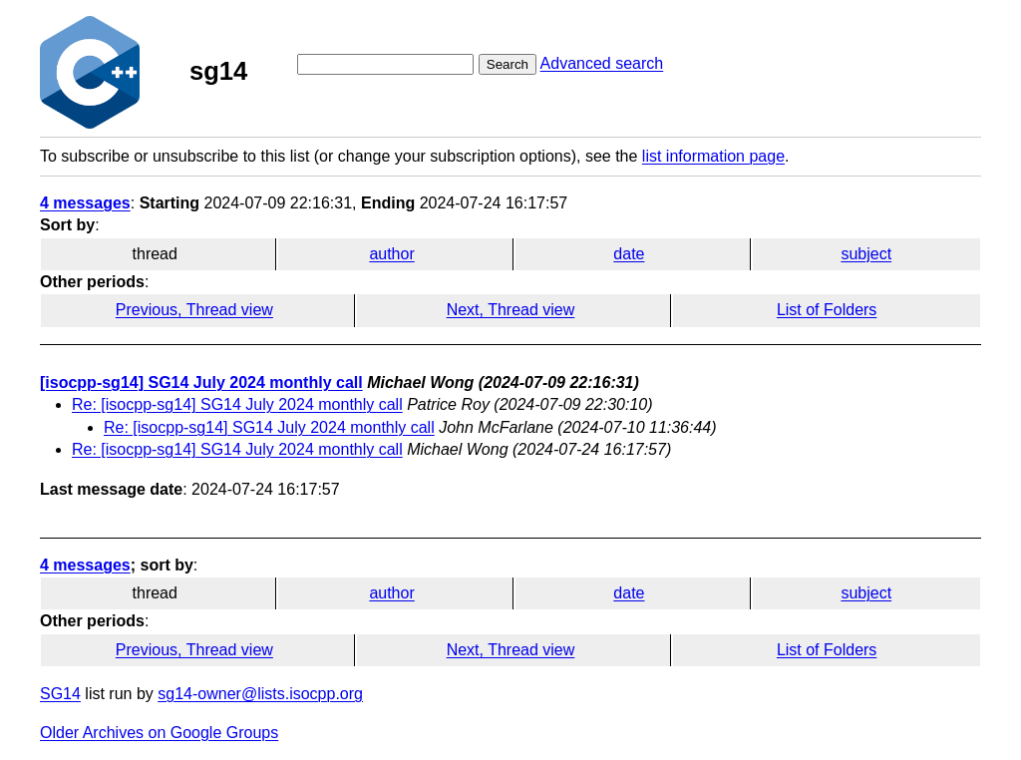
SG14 (60, 693)
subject (866, 253)
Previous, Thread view (194, 309)
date (628, 253)
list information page (713, 156)
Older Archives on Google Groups (159, 732)
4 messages (85, 202)
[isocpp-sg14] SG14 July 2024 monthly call (201, 382)
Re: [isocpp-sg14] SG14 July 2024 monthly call (237, 404)
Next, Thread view (511, 309)
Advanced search (602, 63)
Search (507, 64)
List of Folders (826, 309)
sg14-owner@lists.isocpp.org (260, 693)
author (391, 253)
